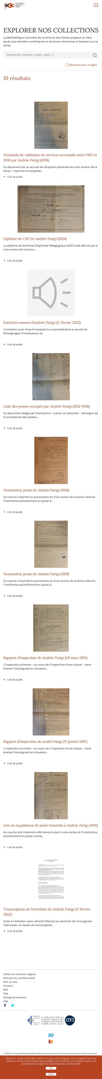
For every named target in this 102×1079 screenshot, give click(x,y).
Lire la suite (14, 176)
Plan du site (10, 981)
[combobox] (47, 54)
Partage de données (14, 997)
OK (51, 1068)
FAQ (5, 993)
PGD (5, 1001)
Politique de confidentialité (19, 978)
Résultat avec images (81, 64)
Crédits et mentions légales (19, 974)
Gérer (51, 1074)
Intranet (8, 985)
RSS (5, 989)
